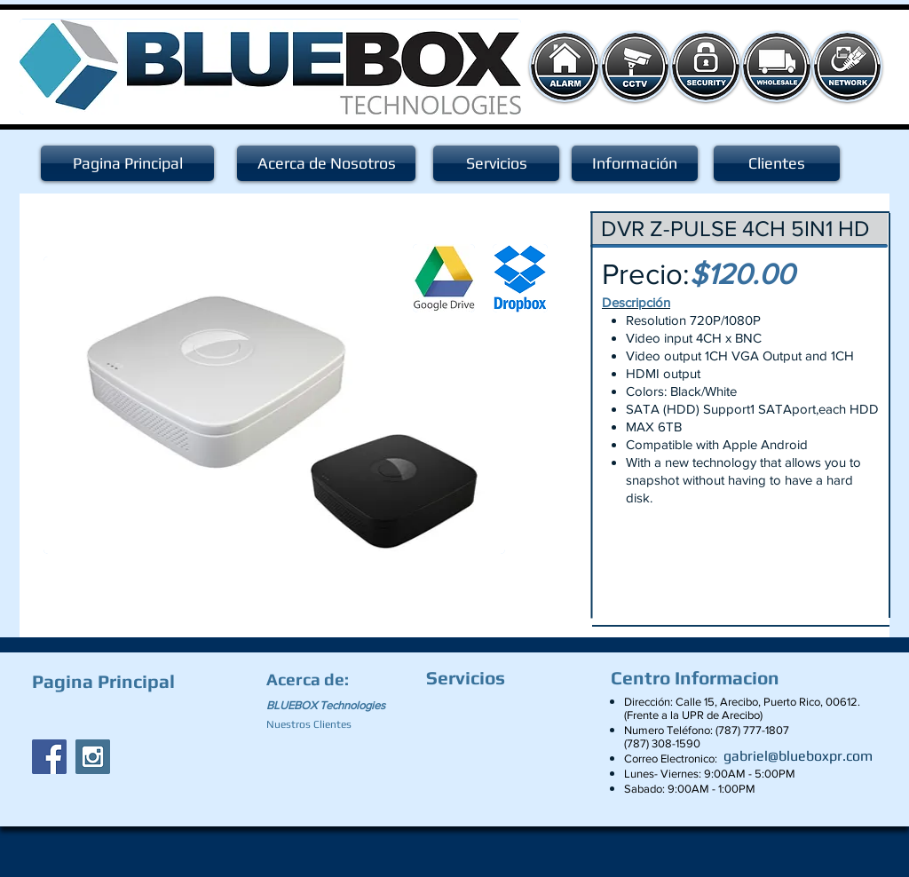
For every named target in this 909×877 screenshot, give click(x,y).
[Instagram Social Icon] (92, 756)
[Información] (635, 163)
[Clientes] (777, 163)
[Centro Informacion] (699, 678)
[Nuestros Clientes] (316, 724)
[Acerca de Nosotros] (326, 163)
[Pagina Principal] (127, 163)
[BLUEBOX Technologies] (336, 706)
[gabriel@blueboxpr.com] (798, 756)
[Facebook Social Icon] (49, 756)
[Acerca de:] (310, 679)
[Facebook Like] (143, 715)
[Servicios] (496, 163)
